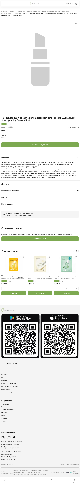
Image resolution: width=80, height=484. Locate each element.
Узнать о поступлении (40, 145)
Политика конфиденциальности (69, 465)
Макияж (4, 378)
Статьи (3, 421)
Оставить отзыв (40, 239)
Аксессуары (5, 389)
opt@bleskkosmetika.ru (8, 449)
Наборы (4, 381)
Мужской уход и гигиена (9, 387)
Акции (3, 416)
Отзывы (4, 418)
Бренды (4, 413)
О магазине (5, 404)
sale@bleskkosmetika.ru (12, 445)
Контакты (4, 407)
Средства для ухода (8, 384)
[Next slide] (76, 251)
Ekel (3, 130)
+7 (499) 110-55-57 (10, 364)
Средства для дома (8, 392)
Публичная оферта (7, 465)
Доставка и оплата (7, 410)
